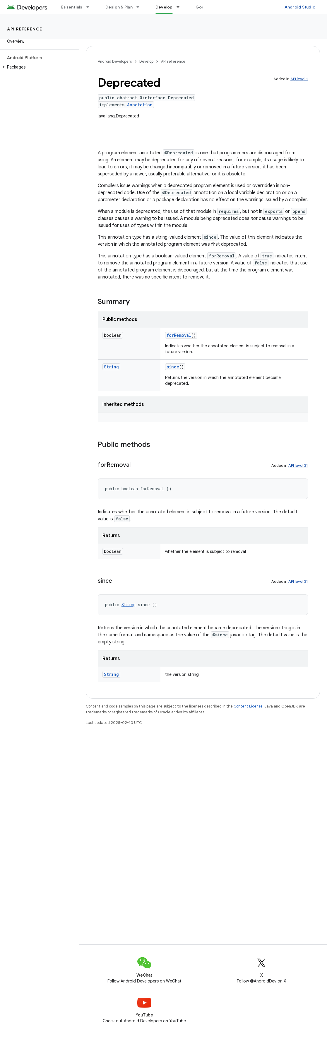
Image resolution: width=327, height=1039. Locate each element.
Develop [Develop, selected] (164, 7)
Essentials (72, 7)
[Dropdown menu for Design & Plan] (140, 7)
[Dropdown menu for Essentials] (90, 7)
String (111, 367)
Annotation (140, 104)
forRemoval (179, 335)
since (173, 367)
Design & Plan (119, 7)
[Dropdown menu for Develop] (181, 7)
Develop (146, 61)
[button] (38, 67)
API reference (24, 29)
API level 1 (299, 78)
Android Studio (300, 7)
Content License (248, 706)
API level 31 (298, 465)
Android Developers (115, 61)
